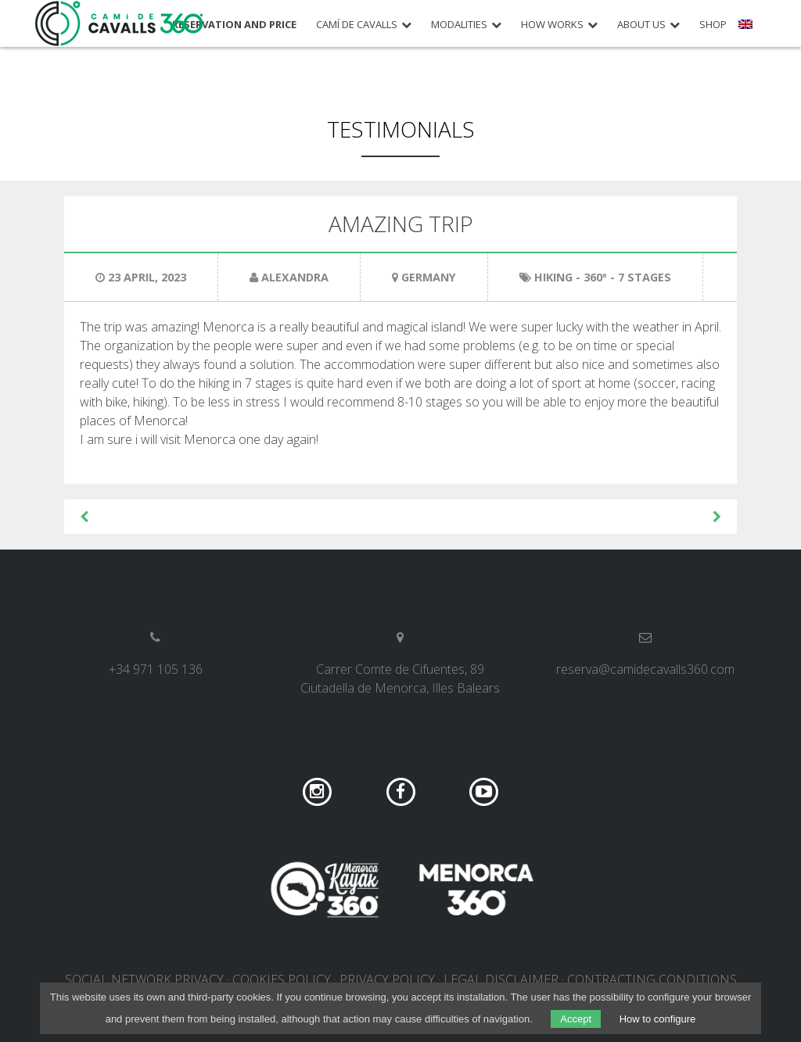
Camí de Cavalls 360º (120, 23)
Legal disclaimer (501, 979)
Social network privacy (144, 979)
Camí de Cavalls (356, 24)
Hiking (553, 277)
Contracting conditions (652, 979)
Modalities (459, 24)
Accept (575, 1019)
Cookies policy (281, 979)
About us (641, 24)
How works (552, 24)
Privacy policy (387, 979)
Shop (713, 24)
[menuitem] (747, 29)
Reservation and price (234, 24)
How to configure (658, 1019)
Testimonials (401, 129)
